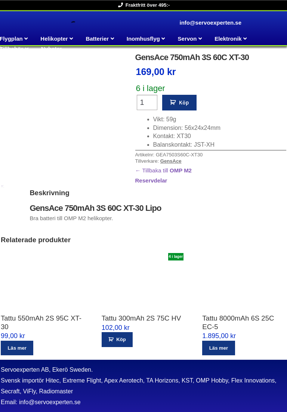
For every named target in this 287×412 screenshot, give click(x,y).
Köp (184, 102)
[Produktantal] (147, 102)
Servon (187, 38)
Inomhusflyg (143, 38)
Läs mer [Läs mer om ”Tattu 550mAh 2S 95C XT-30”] (17, 348)
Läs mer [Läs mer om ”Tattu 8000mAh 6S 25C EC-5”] (218, 348)
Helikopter (54, 38)
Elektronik (228, 38)
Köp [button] (121, 339)
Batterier (97, 38)
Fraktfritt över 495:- (142, 5)
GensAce (171, 161)
